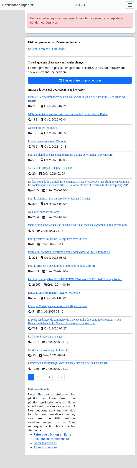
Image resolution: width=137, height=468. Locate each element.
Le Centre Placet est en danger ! (46, 336)
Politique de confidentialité (52, 439)
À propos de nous (45, 447)
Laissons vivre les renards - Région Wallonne (54, 292)
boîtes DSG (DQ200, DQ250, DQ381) (50, 168)
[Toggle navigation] (130, 5)
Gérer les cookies (45, 443)
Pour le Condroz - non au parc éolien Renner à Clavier (59, 198)
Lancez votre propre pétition (80, 80)
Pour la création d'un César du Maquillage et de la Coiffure (61, 265)
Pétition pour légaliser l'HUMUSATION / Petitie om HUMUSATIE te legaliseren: (75, 279)
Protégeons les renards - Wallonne (47, 141)
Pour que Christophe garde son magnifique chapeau (57, 306)
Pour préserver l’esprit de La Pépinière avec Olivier (57, 238)
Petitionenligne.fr (18, 4)
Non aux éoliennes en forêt (43, 211)
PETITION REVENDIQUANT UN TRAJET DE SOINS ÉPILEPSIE (68, 363)
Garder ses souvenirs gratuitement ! (48, 350)
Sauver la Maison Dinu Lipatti (46, 48)
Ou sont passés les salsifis (42, 127)
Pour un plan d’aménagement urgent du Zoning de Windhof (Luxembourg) (70, 154)
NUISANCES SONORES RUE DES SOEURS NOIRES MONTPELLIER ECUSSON (77, 225)
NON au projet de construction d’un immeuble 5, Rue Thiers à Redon (68, 114)
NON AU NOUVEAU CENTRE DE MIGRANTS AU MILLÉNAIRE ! (69, 252)
